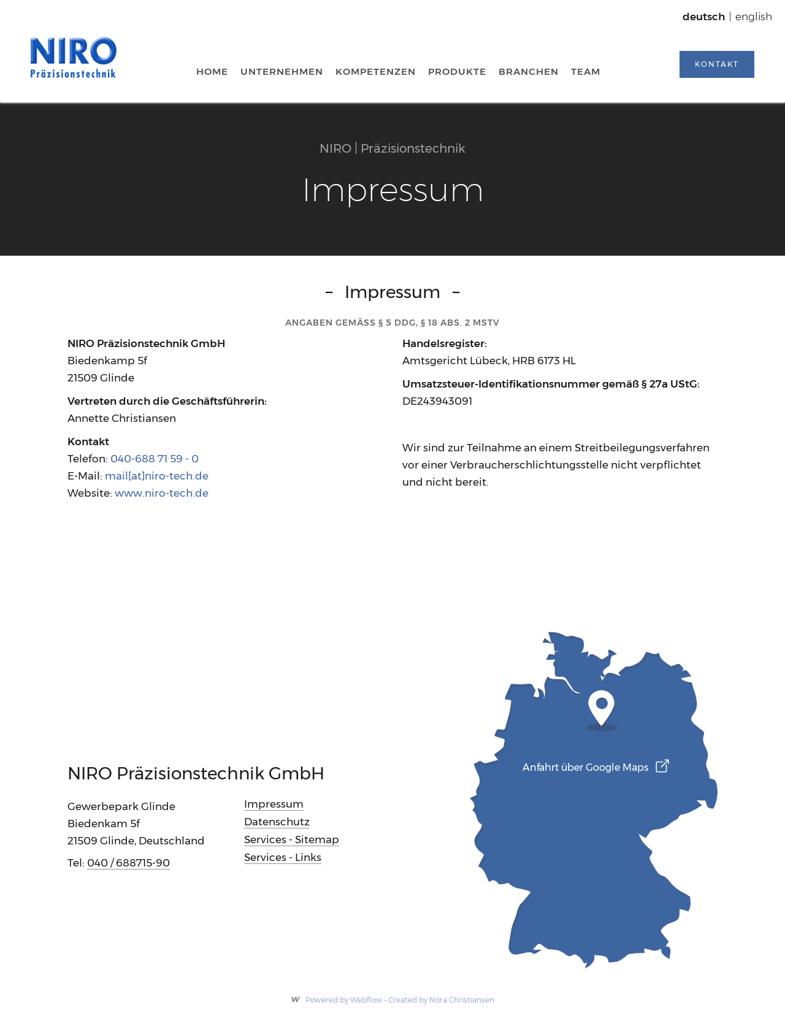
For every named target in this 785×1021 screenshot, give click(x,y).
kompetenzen (375, 71)
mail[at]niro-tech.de (157, 476)
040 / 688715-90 (128, 863)
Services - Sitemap (291, 839)
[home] (74, 57)
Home (212, 71)
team (585, 71)
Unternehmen (281, 71)
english (753, 16)
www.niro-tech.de (162, 493)
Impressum (274, 804)
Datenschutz (277, 822)
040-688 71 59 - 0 (154, 459)
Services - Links (282, 857)
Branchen (529, 71)
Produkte (457, 71)
